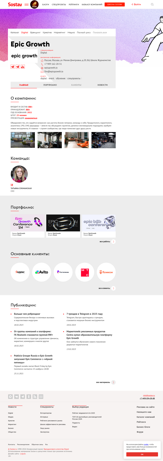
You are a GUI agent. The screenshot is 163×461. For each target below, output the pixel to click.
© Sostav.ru (12, 449)
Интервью (44, 417)
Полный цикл (84, 32)
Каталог (15, 32)
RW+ (30, 107)
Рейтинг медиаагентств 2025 (83, 413)
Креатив (47, 32)
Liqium (23, 454)
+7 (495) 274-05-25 (147, 399)
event (51, 78)
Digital (24, 32)
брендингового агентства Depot (56, 449)
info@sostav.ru (149, 396)
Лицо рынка (44, 428)
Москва (55, 60)
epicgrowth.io (51, 67)
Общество (12, 432)
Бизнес (11, 428)
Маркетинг (59, 32)
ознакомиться (31, 118)
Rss (46, 445)
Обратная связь (37, 445)
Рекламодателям (23, 445)
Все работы (105, 242)
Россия (47, 60)
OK (142, 454)
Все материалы (103, 382)
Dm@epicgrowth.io (53, 71)
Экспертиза (44, 432)
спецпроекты (73, 78)
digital (44, 78)
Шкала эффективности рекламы (53, 425)
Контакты (11, 445)
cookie (146, 444)
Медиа (71, 32)
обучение (60, 78)
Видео (74, 427)
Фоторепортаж (46, 413)
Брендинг (35, 32)
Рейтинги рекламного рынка (51, 421)
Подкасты (76, 423)
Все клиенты (104, 288)
